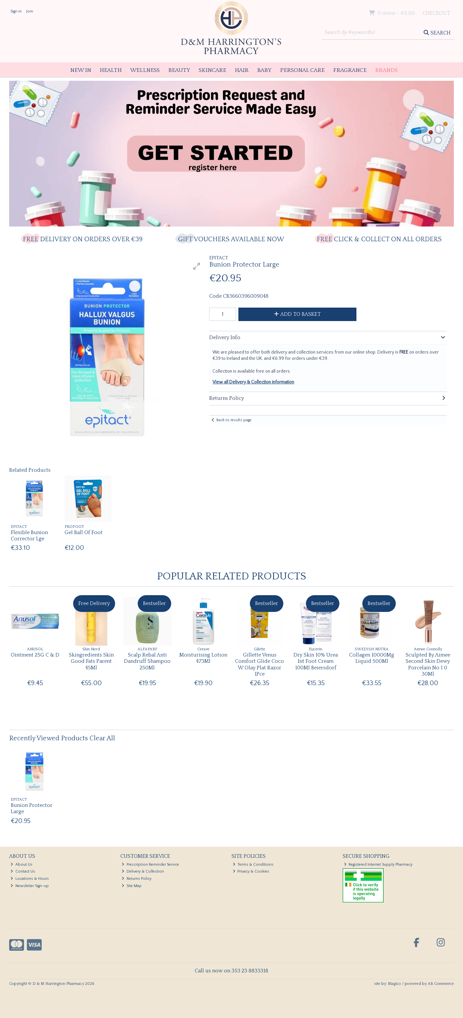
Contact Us (22, 871)
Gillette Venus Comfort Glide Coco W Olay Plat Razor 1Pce (259, 664)
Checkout (436, 13)
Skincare (212, 70)
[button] (196, 266)
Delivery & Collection (143, 871)
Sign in (16, 11)
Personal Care (302, 70)
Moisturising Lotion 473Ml (203, 658)
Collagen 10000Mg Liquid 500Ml (371, 658)
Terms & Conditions (253, 864)
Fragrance (350, 70)
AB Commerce (441, 984)
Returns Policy (136, 879)
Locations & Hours (29, 879)
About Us (21, 864)
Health (111, 70)
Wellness (145, 70)
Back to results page (234, 420)
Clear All (102, 738)
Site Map (132, 886)
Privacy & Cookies (251, 871)
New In (80, 70)
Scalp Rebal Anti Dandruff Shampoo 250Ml (147, 661)
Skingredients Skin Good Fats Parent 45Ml (91, 661)
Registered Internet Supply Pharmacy (378, 864)
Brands (386, 70)
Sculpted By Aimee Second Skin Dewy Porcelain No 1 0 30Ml (428, 664)
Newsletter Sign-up (29, 886)
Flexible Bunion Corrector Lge (29, 536)
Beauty (179, 70)
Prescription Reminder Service (150, 864)
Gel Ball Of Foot (84, 532)
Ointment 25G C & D (35, 655)
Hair (242, 70)
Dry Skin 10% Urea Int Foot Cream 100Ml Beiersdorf (315, 661)
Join (29, 11)
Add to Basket (297, 314)
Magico (394, 984)
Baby (264, 70)
